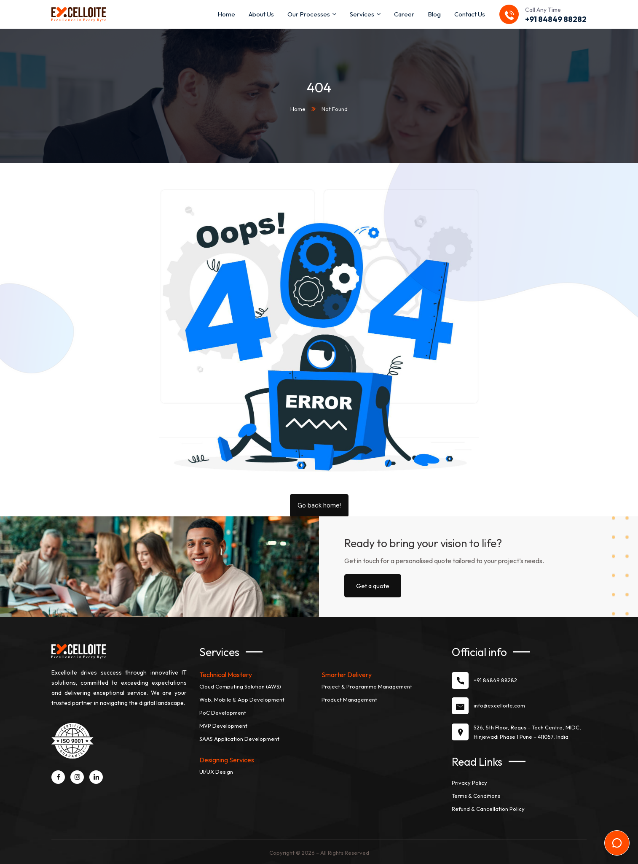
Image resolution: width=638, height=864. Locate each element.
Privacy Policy (469, 782)
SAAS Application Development (239, 738)
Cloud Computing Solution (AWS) (240, 686)
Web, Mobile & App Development (241, 699)
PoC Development (222, 712)
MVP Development (223, 725)
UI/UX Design (216, 771)
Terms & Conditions (476, 795)
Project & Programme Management (367, 686)
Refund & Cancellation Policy (488, 808)
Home (298, 108)
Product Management (349, 699)
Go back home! (319, 504)
